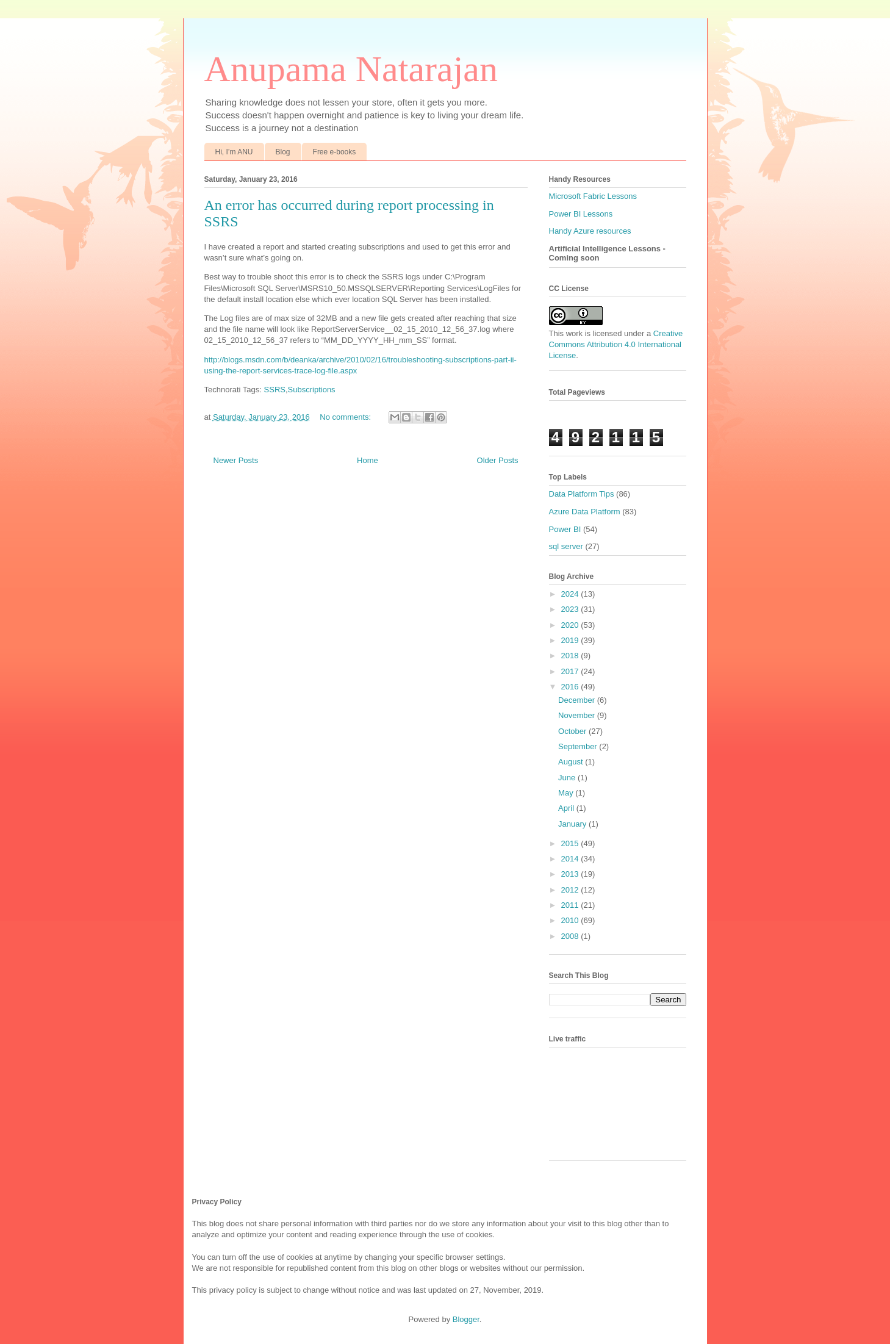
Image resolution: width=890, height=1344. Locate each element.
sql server (566, 546)
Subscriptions (312, 389)
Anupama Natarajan (351, 69)
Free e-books (334, 152)
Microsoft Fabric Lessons (593, 196)
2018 (571, 655)
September (578, 746)
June (568, 777)
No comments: (346, 417)
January (573, 823)
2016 (571, 686)
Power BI (565, 529)
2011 (571, 905)
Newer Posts (236, 460)
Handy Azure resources (590, 230)
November (577, 715)
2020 (571, 625)
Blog (283, 152)
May (566, 792)
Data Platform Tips (581, 493)
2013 (571, 874)
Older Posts (498, 460)
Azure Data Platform (584, 511)
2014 (571, 858)
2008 (571, 936)
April (567, 808)
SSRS (274, 389)
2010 (571, 920)
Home (367, 460)
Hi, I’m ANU (234, 152)
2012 (571, 889)
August (571, 761)
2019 (571, 640)
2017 (571, 671)
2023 (571, 609)
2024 (571, 593)
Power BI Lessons (581, 213)
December (577, 700)
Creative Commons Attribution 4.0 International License (616, 344)
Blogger (466, 1319)
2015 (571, 843)
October (573, 731)
